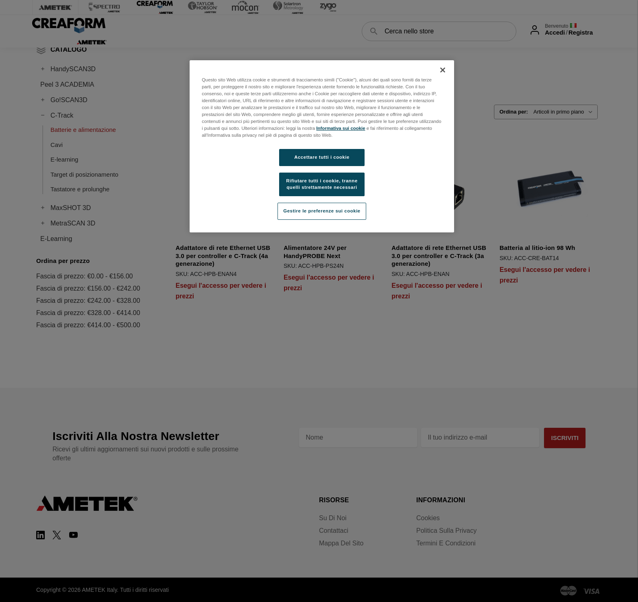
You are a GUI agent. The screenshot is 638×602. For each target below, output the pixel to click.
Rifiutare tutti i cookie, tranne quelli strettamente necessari (322, 184)
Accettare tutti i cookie (322, 157)
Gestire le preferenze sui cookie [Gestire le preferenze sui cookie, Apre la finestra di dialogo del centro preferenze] (322, 210)
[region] (322, 146)
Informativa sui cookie (340, 128)
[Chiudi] (443, 70)
